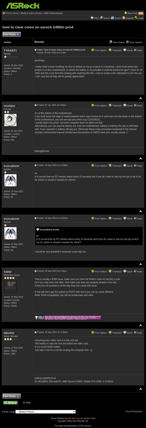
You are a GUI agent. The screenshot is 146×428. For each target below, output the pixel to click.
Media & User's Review (31, 13)
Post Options (99, 50)
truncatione (12, 166)
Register (130, 18)
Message (39, 41)
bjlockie (10, 332)
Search (106, 18)
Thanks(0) (115, 50)
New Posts (133, 13)
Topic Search (117, 42)
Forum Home (12, 13)
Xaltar (9, 271)
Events (116, 18)
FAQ (96, 18)
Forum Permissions (135, 411)
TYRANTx (11, 50)
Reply (139, 50)
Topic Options (134, 42)
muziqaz (10, 105)
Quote (130, 50)
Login (141, 18)
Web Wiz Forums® (75, 418)
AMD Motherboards (53, 13)
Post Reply (11, 34)
